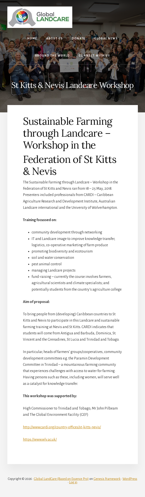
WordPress (129, 479)
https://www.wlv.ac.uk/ (40, 440)
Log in (73, 482)
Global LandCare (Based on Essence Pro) (61, 479)
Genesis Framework (107, 479)
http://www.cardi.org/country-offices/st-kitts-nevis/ (62, 427)
